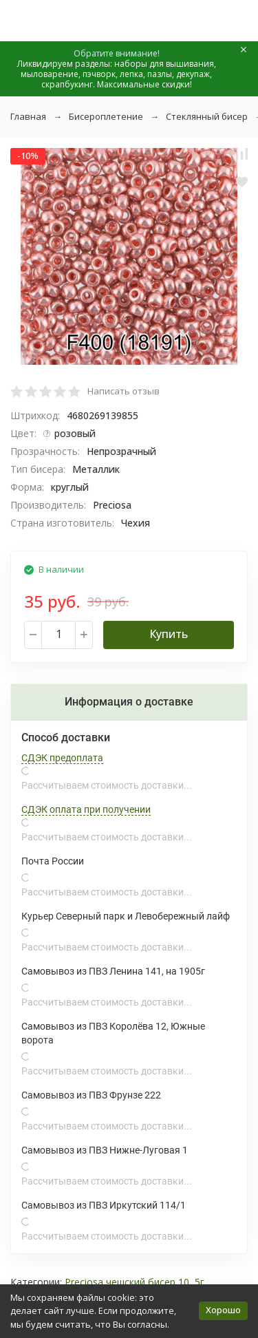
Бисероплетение (106, 116)
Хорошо (223, 1310)
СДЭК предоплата (62, 757)
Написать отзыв (123, 391)
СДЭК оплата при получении (86, 809)
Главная (28, 116)
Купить (168, 633)
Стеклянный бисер (207, 116)
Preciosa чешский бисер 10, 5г (134, 1281)
